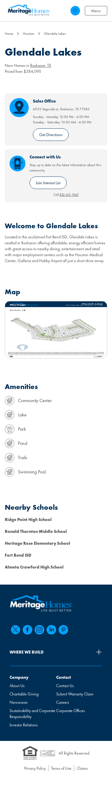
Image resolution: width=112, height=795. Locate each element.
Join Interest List (48, 182)
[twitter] (15, 630)
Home (9, 33)
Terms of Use (61, 768)
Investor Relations (24, 725)
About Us (17, 685)
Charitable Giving (24, 694)
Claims (82, 768)
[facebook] (27, 630)
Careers (62, 702)
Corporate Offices (70, 710)
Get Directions (50, 134)
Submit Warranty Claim (74, 694)
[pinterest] (63, 630)
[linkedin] (51, 630)
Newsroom (19, 702)
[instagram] (39, 630)
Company (19, 677)
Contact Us (65, 685)
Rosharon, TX (40, 65)
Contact (63, 677)
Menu (96, 10)
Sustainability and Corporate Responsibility (32, 713)
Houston (28, 33)
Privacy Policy (35, 768)
